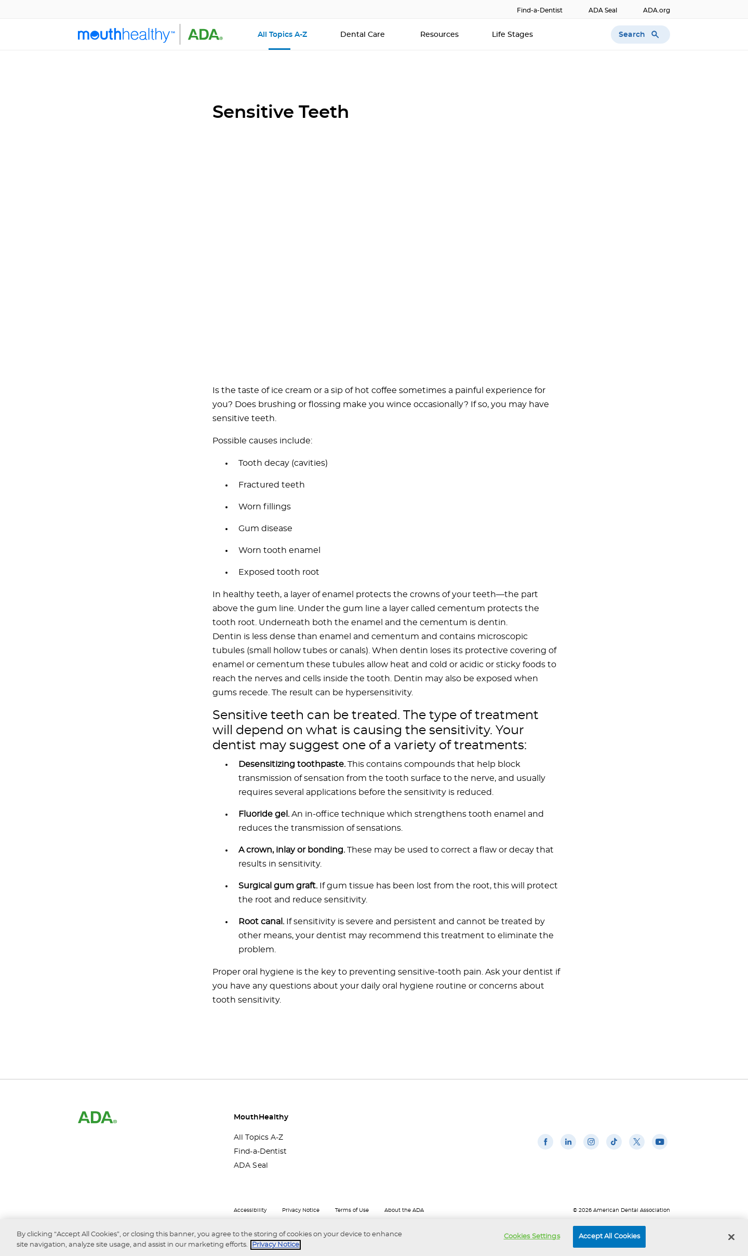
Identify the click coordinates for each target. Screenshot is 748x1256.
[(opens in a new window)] (545, 1149)
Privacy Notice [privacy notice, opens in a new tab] (275, 1244)
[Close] (731, 1236)
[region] (374, 1237)
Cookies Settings (532, 1236)
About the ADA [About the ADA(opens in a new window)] (404, 1210)
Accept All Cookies (609, 1236)
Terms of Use (352, 1210)
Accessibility (250, 1210)
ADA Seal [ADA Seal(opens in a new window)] (603, 10)
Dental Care (363, 34)
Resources (439, 34)
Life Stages (513, 34)
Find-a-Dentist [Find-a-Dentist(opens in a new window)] (540, 10)
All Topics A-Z (282, 34)
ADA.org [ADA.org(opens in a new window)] (656, 10)
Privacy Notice (300, 1210)
